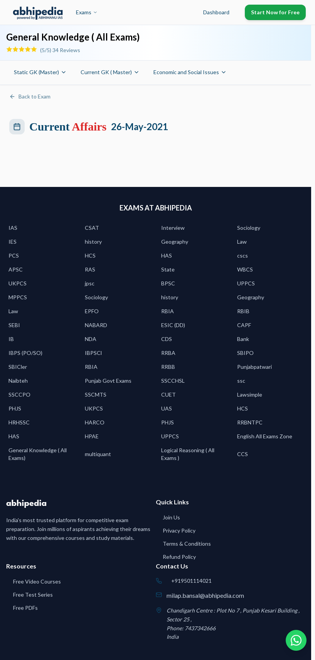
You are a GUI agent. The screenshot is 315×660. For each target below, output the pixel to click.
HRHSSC (19, 422)
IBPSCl (93, 353)
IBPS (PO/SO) (25, 353)
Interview (173, 227)
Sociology (248, 227)
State (168, 269)
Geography (174, 241)
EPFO (92, 311)
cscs (242, 255)
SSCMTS (95, 394)
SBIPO (245, 353)
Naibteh (18, 380)
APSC (15, 269)
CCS (242, 454)
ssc (241, 380)
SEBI (14, 325)
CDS (166, 339)
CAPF (244, 325)
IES (12, 241)
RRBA (168, 353)
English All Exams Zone (264, 436)
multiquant (98, 454)
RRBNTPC (250, 422)
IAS (12, 227)
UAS (166, 408)
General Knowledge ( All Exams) (37, 454)
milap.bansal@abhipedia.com (205, 595)
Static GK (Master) (40, 72)
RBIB (243, 311)
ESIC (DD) (173, 325)
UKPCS (17, 283)
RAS (90, 269)
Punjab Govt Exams (108, 380)
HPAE (92, 436)
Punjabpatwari (254, 366)
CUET (168, 394)
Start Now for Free (275, 12)
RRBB (168, 366)
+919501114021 (191, 580)
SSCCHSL (173, 380)
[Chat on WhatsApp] (295, 640)
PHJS (14, 408)
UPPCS (246, 283)
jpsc (89, 283)
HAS (166, 255)
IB (11, 339)
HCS (90, 255)
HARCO (94, 422)
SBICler (17, 366)
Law (242, 241)
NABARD (96, 325)
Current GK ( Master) (110, 72)
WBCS (245, 269)
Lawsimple (249, 394)
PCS (13, 255)
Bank (243, 339)
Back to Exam (30, 96)
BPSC (168, 283)
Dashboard (216, 12)
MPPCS (17, 297)
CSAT (92, 227)
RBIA (167, 311)
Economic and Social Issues (190, 72)
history (93, 241)
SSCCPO (19, 394)
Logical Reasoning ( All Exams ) (187, 454)
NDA (90, 339)
